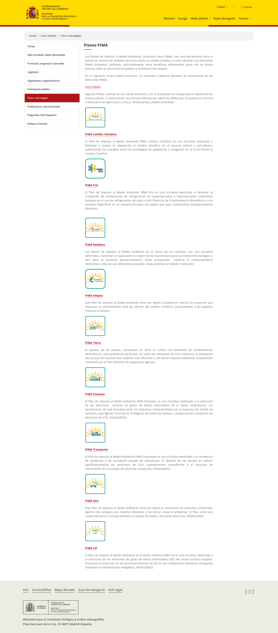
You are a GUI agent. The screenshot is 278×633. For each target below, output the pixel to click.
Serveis (243, 18)
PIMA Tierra (93, 343)
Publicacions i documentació (43, 106)
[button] (210, 18)
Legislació (32, 72)
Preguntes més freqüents (42, 115)
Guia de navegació (91, 590)
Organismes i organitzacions (43, 80)
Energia (182, 18)
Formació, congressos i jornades (45, 63)
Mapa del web (65, 590)
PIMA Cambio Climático (101, 134)
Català (221, 7)
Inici (26, 590)
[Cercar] (245, 7)
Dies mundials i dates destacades (46, 55)
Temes (31, 46)
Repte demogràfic (225, 18)
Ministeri (169, 18)
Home (32, 35)
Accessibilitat (41, 590)
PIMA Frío (91, 185)
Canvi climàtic (48, 35)
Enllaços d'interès (37, 123)
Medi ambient (199, 18)
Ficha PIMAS (93, 87)
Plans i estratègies (71, 35)
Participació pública (38, 89)
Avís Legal (115, 590)
